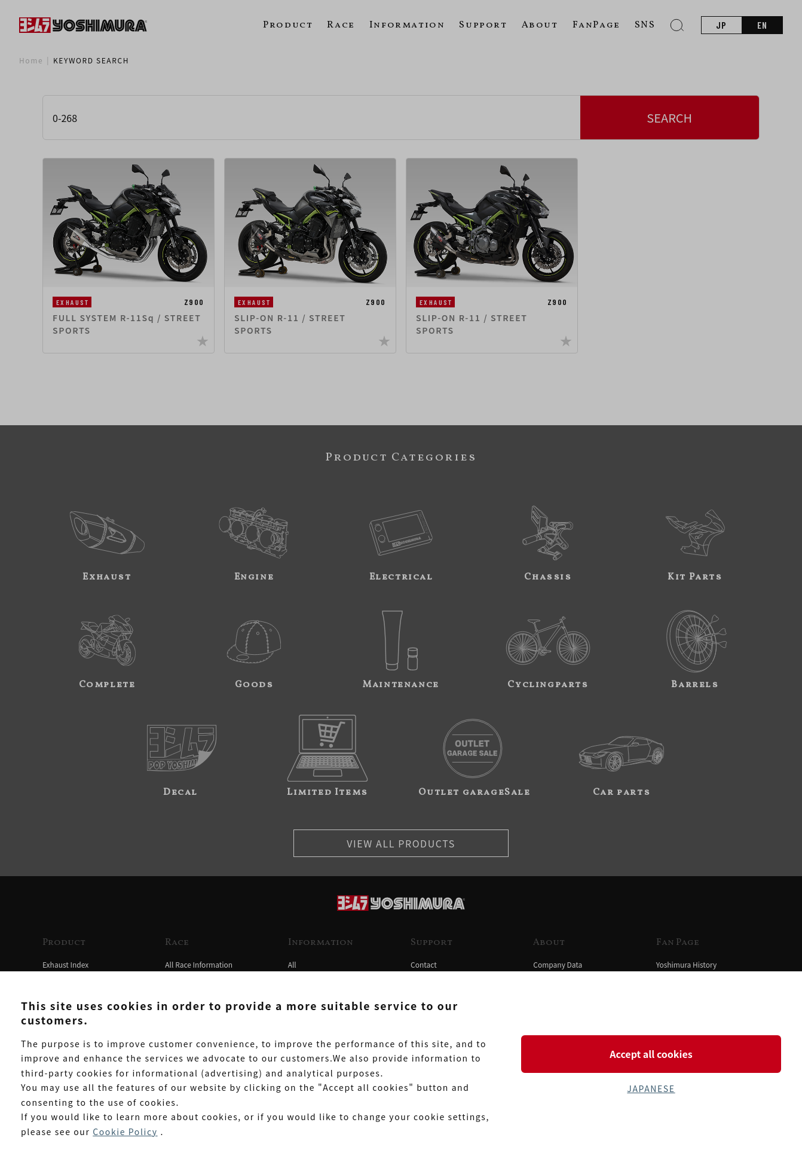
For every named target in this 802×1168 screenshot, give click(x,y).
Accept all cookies (651, 1054)
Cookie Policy (125, 1131)
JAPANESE (651, 1088)
